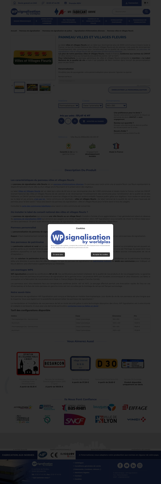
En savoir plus (58, 254)
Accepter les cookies (100, 254)
